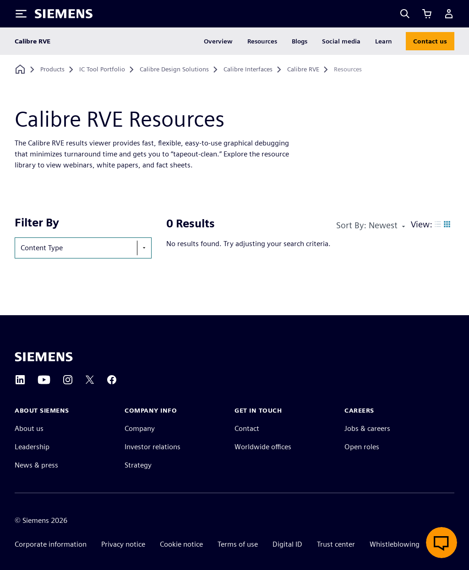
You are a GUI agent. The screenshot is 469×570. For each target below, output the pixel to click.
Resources (262, 41)
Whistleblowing (395, 544)
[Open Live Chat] (441, 543)
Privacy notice (123, 544)
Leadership (32, 446)
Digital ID (287, 544)
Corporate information (51, 544)
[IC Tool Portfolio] (102, 70)
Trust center (336, 544)
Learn (383, 41)
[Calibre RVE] (303, 70)
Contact (246, 428)
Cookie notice (181, 544)
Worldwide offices (262, 446)
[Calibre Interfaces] (248, 70)
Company (140, 428)
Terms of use (238, 544)
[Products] (52, 70)
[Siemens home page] (44, 356)
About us (29, 428)
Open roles (361, 446)
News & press (36, 465)
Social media (341, 41)
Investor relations (152, 446)
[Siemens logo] (64, 13)
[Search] (405, 14)
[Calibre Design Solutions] (174, 70)
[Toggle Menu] (21, 13)
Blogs (299, 41)
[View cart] (427, 14)
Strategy (138, 465)
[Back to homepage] (20, 69)
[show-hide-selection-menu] (144, 248)
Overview (218, 41)
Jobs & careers (367, 428)
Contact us (430, 41)
